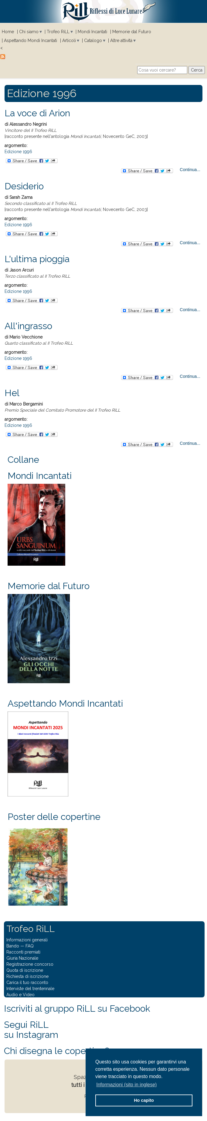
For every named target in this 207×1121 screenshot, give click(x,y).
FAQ (29, 946)
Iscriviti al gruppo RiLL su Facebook (77, 1008)
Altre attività (121, 40)
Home (8, 31)
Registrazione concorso (29, 964)
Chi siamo (29, 31)
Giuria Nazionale (22, 958)
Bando (12, 946)
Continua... (190, 169)
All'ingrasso (28, 326)
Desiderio (24, 186)
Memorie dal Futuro (131, 31)
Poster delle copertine (54, 816)
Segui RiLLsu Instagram (31, 1029)
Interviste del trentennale (30, 988)
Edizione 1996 (18, 151)
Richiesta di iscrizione (27, 976)
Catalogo (93, 40)
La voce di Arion (37, 113)
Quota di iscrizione (24, 970)
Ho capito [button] (144, 1100)
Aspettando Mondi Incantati (30, 40)
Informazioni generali (27, 939)
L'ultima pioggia (37, 259)
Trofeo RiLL (58, 31)
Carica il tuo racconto (27, 982)
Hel (12, 393)
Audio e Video (20, 994)
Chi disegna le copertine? (56, 1050)
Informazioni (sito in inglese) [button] (126, 1084)
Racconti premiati (23, 952)
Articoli (69, 40)
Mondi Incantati (92, 31)
